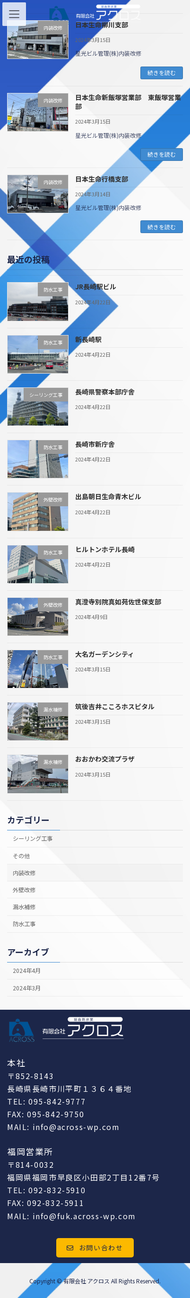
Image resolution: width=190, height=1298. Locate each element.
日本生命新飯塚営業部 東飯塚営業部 (128, 101)
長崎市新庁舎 (95, 444)
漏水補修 (24, 907)
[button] (94, 1248)
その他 (21, 856)
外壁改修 (24, 890)
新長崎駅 (88, 339)
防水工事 (24, 924)
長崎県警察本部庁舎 (105, 391)
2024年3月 (27, 988)
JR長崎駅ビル (95, 287)
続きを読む (161, 72)
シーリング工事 (32, 839)
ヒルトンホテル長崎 (105, 549)
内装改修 (24, 873)
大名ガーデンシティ (104, 654)
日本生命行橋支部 (101, 179)
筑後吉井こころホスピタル (115, 707)
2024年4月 (27, 971)
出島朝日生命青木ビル (108, 497)
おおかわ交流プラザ (105, 759)
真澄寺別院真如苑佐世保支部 (118, 601)
